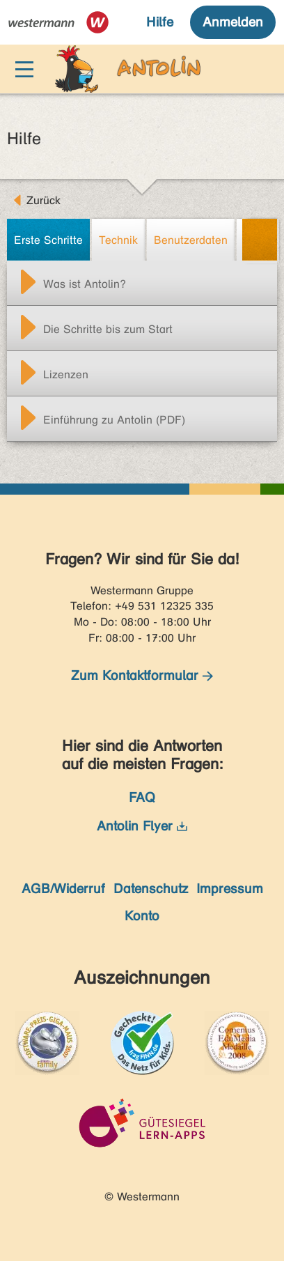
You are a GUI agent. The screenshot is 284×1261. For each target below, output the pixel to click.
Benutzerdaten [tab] (191, 240)
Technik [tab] (118, 240)
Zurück (43, 200)
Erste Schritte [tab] (48, 240)
